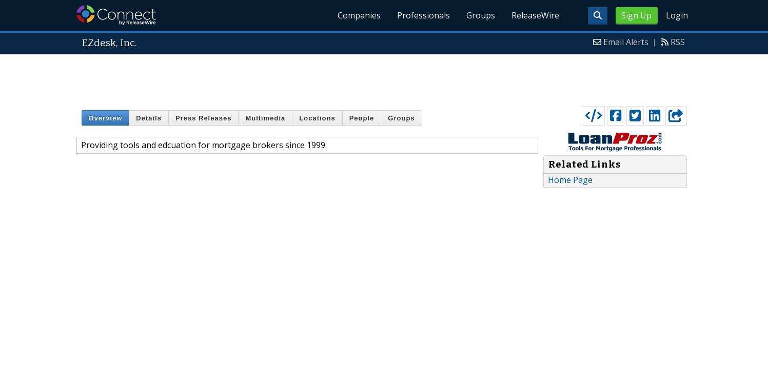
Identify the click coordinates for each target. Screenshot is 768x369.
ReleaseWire (535, 15)
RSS (678, 42)
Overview (106, 118)
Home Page (570, 180)
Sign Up (636, 15)
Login (677, 15)
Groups (480, 15)
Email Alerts (625, 42)
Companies (359, 15)
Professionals (423, 15)
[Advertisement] (384, 78)
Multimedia (265, 118)
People (362, 118)
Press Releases (203, 118)
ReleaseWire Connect (116, 15)
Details (149, 118)
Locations (317, 118)
